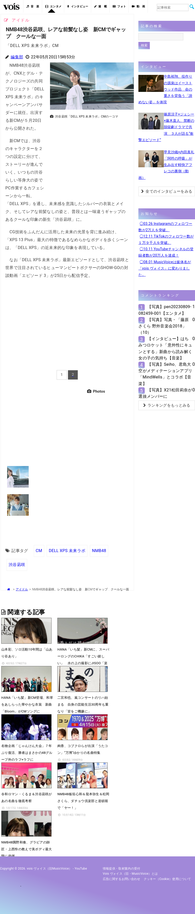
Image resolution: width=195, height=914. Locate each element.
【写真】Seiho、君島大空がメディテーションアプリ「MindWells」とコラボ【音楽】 (165, 374)
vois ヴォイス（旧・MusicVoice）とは (130, 873)
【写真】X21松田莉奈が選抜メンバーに (165, 393)
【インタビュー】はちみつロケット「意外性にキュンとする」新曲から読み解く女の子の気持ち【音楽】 (165, 348)
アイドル (22, 589)
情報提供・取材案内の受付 (121, 868)
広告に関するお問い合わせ (121, 879)
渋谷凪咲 (17, 564)
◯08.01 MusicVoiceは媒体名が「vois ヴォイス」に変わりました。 (164, 268)
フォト (119, 6)
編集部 (17, 57)
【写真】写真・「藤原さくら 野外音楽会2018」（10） (163, 326)
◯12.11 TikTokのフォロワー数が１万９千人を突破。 (166, 239)
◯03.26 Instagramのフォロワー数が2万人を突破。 (165, 227)
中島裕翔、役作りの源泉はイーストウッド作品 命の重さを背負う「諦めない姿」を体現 (165, 89)
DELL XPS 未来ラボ (67, 550)
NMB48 (99, 550)
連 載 (100, 6)
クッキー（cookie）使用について (167, 879)
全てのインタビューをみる (166, 191)
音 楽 (32, 6)
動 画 (138, 6)
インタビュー (77, 6)
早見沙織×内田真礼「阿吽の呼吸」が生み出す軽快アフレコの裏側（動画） (166, 165)
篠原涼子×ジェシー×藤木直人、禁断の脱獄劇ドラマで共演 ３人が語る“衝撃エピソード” (166, 127)
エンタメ (53, 6)
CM (39, 550)
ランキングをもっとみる (166, 405)
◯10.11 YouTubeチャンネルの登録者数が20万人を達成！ (165, 252)
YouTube (81, 868)
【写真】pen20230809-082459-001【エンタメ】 (164, 309)
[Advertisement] (90, 156)
